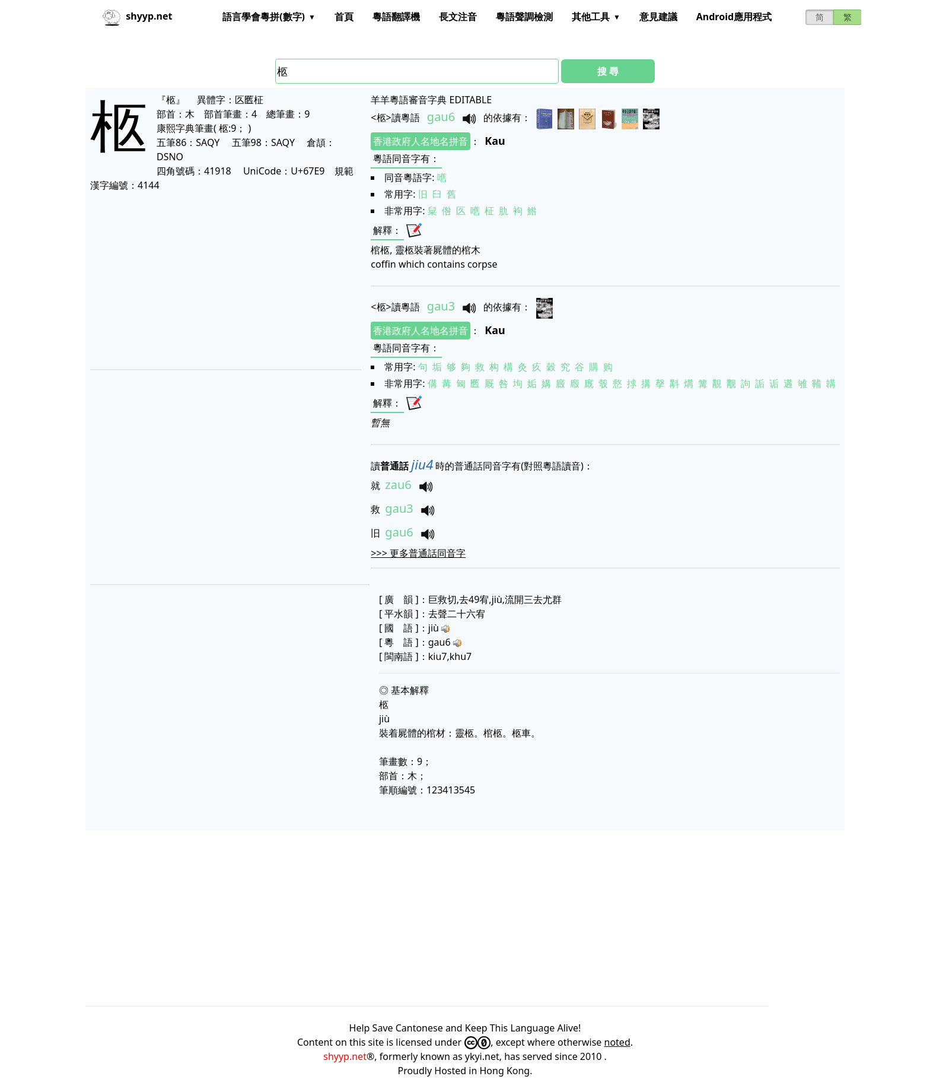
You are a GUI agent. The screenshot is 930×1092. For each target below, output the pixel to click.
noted (617, 1042)
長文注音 (458, 16)
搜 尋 (608, 71)
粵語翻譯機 (396, 16)
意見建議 (658, 16)
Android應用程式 (734, 16)
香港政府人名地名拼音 (420, 141)
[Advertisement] (224, 280)
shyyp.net (345, 1056)
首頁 (344, 16)
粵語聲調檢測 (524, 16)
